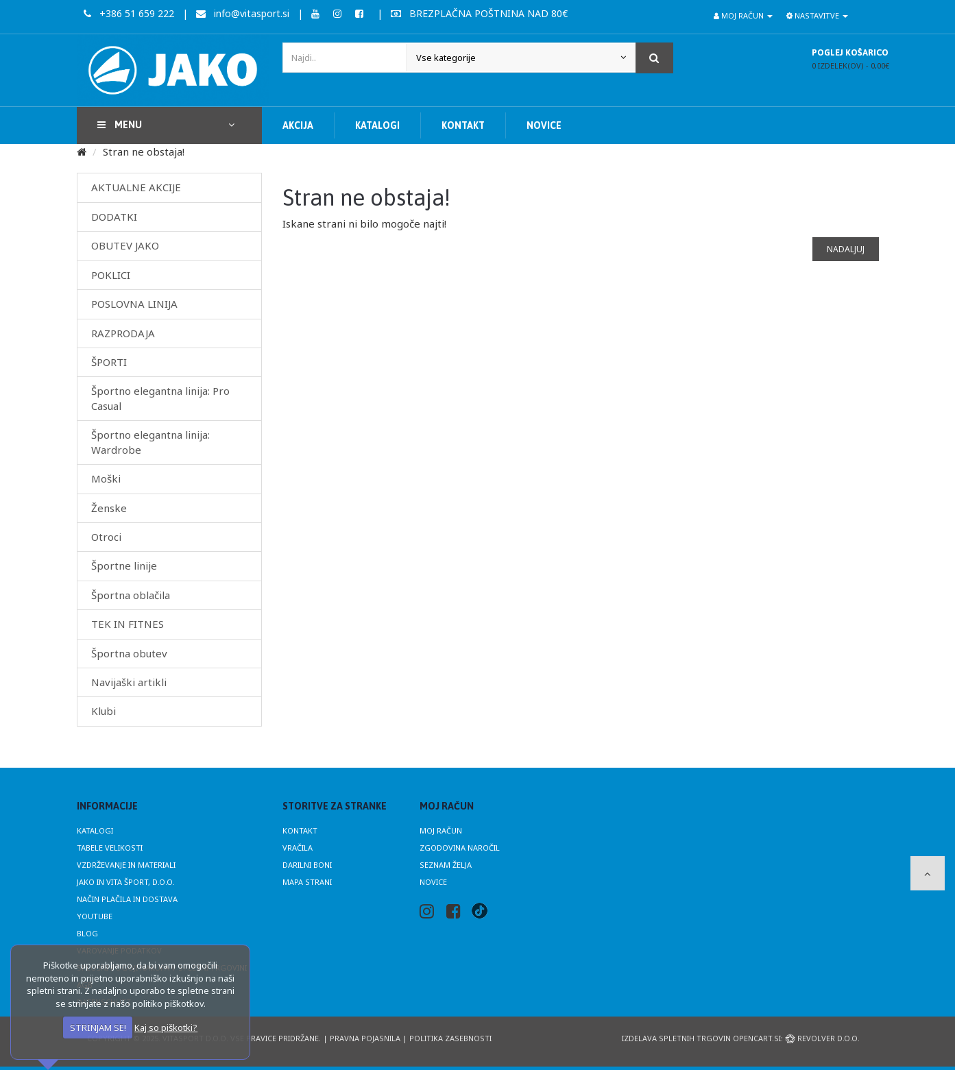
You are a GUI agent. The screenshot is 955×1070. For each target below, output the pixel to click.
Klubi (103, 711)
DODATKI (114, 216)
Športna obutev (129, 653)
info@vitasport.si (242, 13)
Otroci (106, 537)
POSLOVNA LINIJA (134, 304)
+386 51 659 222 (129, 13)
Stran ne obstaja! (143, 151)
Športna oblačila (130, 595)
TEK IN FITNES (127, 624)
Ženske (109, 508)
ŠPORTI (109, 362)
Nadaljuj (846, 249)
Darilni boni (307, 865)
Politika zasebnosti (450, 1038)
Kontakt (299, 830)
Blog (87, 933)
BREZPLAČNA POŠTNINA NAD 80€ (479, 13)
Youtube (94, 916)
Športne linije (124, 565)
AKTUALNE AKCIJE (136, 187)
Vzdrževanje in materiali (126, 865)
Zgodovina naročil (460, 847)
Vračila (297, 847)
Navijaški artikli (129, 682)
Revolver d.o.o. (822, 1038)
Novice (433, 882)
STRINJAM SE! (98, 1027)
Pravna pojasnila (365, 1038)
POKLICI (110, 275)
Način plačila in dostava (127, 899)
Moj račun (441, 830)
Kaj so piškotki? (165, 1027)
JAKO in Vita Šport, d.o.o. (126, 882)
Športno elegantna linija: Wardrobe (150, 442)
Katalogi (95, 830)
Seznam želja (446, 865)
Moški (106, 478)
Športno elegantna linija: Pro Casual (160, 398)
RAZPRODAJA (123, 333)
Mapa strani (307, 882)
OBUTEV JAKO (125, 245)
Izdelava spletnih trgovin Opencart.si (701, 1038)
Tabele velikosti (110, 847)
